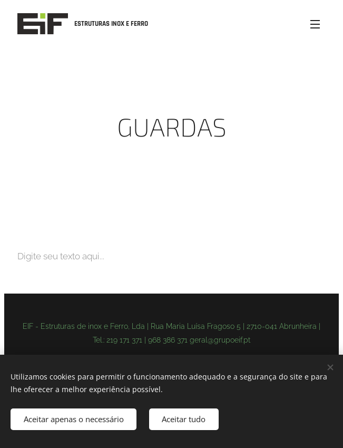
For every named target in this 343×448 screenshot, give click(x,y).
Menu (315, 24)
